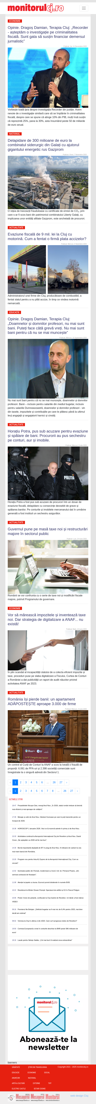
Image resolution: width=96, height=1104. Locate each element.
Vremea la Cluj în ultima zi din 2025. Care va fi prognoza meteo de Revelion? (47, 921)
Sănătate (16, 1067)
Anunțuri (16, 1078)
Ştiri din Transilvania (37, 1067)
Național (14, 134)
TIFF (49, 1083)
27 (61, 782)
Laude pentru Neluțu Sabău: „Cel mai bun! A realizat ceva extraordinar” (45, 940)
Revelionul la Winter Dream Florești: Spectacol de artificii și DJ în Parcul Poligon (48, 890)
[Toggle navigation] (83, 8)
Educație (14, 312)
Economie (14, 21)
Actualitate (16, 227)
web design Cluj (79, 1095)
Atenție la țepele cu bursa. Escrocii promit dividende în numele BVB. (44, 882)
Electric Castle (19, 1089)
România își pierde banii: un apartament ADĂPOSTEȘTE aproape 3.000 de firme (42, 701)
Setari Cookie (39, 1089)
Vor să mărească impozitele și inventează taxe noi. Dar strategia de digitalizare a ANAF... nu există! (47, 619)
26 (54, 782)
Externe (36, 1083)
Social (47, 1072)
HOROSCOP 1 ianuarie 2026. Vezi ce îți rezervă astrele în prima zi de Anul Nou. (49, 828)
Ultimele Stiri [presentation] (16, 799)
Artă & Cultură (18, 1083)
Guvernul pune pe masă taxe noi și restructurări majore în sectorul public (48, 531)
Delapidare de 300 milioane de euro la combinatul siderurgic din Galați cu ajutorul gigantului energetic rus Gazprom (43, 145)
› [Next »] (66, 782)
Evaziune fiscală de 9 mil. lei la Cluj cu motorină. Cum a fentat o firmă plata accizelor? (47, 236)
